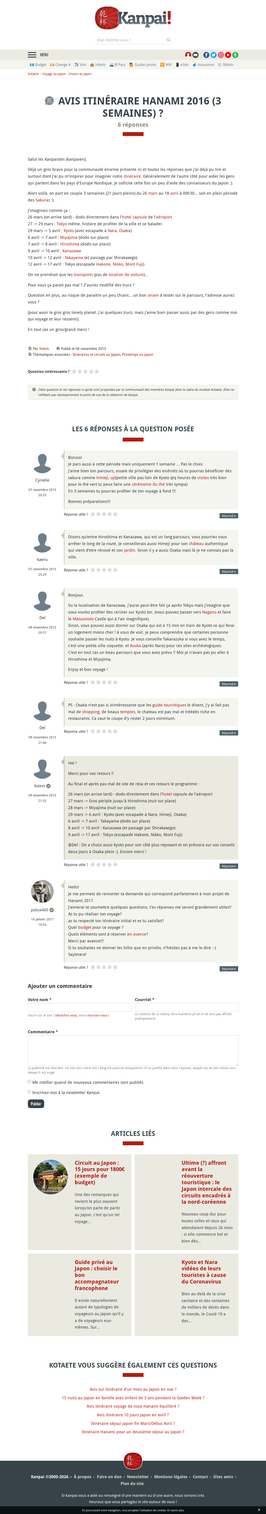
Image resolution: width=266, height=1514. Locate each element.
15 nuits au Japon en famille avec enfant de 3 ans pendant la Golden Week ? (133, 1397)
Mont (130, 264)
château (196, 543)
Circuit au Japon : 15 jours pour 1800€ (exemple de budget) (100, 1173)
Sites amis (223, 1476)
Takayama (74, 257)
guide (157, 705)
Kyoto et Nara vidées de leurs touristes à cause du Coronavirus (204, 1272)
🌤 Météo (226, 64)
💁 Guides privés (142, 64)
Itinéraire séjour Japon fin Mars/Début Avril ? (133, 1423)
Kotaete (33, 74)
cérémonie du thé (148, 484)
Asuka (135, 645)
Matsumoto (83, 618)
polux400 (39, 909)
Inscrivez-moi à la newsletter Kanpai (66, 1092)
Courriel (144, 999)
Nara (112, 230)
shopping (90, 711)
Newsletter (138, 1476)
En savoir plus (175, 1510)
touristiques (175, 705)
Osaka (124, 230)
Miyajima (68, 237)
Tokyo (62, 223)
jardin (129, 550)
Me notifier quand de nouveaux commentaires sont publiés (87, 1082)
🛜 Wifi (166, 64)
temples (127, 711)
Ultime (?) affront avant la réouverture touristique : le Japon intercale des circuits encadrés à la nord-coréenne (207, 1182)
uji (112, 477)
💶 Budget (38, 64)
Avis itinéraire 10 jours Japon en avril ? (133, 1414)
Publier (36, 1103)
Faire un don (109, 1476)
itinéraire (132, 176)
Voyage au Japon (54, 74)
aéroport (164, 217)
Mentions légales (170, 1476)
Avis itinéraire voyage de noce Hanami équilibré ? (133, 1406)
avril (174, 193)
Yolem (44, 348)
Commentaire (43, 1031)
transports (83, 274)
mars (153, 193)
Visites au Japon (80, 74)
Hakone (103, 264)
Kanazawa (71, 250)
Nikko (118, 264)
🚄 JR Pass (117, 64)
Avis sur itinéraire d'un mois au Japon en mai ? (133, 1389)
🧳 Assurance (203, 64)
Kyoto (69, 230)
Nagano (209, 612)
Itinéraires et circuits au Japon (96, 354)
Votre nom (40, 999)
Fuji (139, 264)
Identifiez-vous (66, 1015)
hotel (167, 794)
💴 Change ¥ (60, 64)
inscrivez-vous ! (98, 1015)
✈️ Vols (80, 64)
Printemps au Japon (137, 354)
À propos (82, 1476)
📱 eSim (182, 64)
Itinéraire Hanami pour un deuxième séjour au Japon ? (133, 1431)
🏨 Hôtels (97, 64)
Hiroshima (69, 244)
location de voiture (126, 274)
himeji (102, 477)
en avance (136, 934)
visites (203, 477)
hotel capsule (134, 217)
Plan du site (132, 1483)
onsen (153, 295)
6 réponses (133, 124)
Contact (200, 1476)
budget (84, 927)
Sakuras (43, 200)
